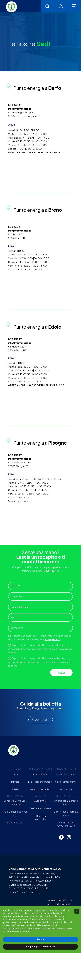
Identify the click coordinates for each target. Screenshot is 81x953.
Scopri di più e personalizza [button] (40, 946)
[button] (76, 911)
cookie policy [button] (58, 916)
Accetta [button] (40, 939)
